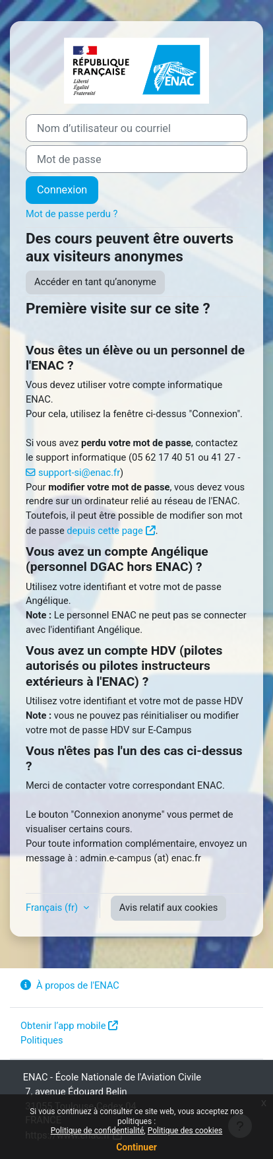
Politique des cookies (185, 1130)
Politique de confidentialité (97, 1130)
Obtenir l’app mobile (63, 1026)
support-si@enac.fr (79, 473)
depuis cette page (105, 531)
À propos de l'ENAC (69, 985)
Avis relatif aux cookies (168, 907)
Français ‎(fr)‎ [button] (53, 907)
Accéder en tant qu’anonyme (95, 282)
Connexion (62, 189)
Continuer (136, 1147)
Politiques (41, 1040)
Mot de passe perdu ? (71, 214)
